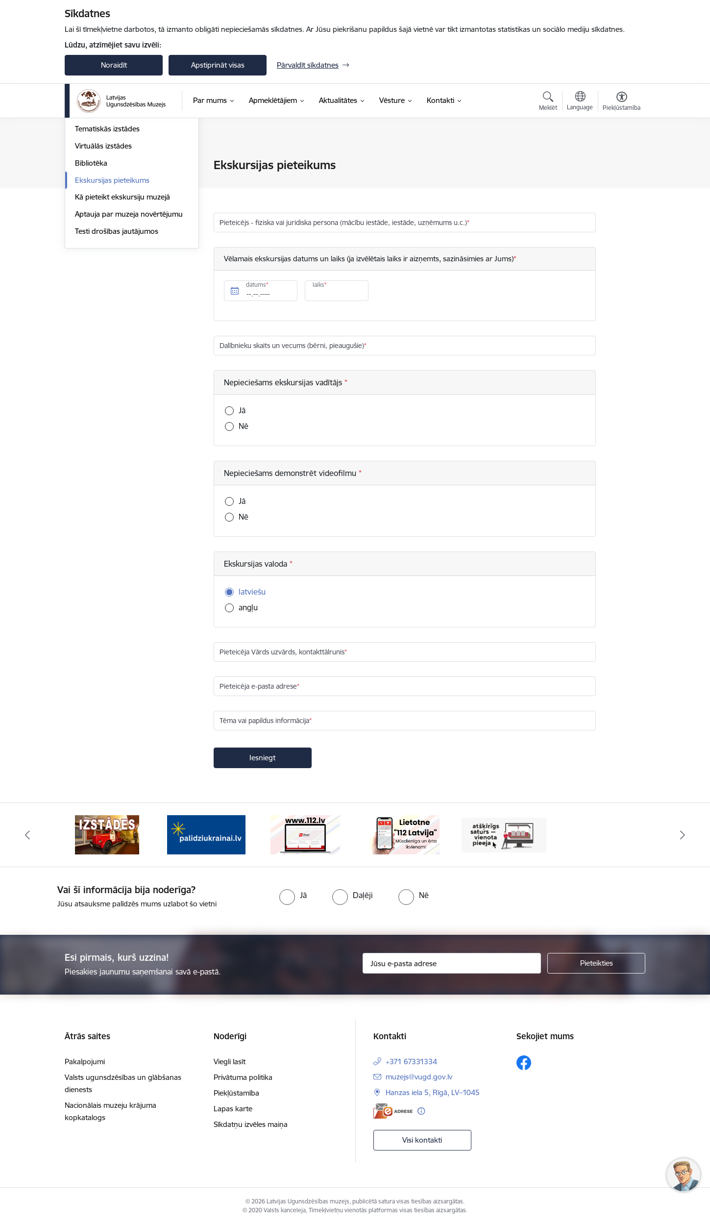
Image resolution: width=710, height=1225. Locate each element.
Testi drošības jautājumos (116, 336)
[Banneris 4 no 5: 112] (305, 834)
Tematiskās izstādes (107, 233)
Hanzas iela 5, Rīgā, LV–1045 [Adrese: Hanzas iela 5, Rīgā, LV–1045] (433, 1092)
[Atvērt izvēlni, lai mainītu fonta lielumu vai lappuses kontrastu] (621, 102)
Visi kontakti (422, 1140)
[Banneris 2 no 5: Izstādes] (107, 834)
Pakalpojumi (95, 199)
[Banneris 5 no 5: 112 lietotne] (405, 834)
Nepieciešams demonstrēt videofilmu (291, 473)
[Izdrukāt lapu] (621, 161)
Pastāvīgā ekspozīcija (109, 217)
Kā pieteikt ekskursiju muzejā (122, 301)
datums (256, 284)
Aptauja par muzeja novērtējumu (129, 319)
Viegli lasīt (229, 1061)
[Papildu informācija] (421, 1111)
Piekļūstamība (236, 1093)
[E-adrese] (393, 1111)
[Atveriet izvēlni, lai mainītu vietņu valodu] (580, 102)
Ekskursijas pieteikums (112, 285)
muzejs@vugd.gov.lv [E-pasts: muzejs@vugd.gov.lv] (419, 1076)
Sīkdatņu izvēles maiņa (251, 1124)
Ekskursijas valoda (257, 564)
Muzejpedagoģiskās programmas (130, 182)
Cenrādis (89, 165)
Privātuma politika (243, 1077)
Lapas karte (233, 1108)
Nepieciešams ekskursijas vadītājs (284, 382)
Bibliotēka (91, 268)
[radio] (293, 895)
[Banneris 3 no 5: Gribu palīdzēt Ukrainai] (206, 834)
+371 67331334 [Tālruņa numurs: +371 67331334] (411, 1061)
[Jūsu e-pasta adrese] (452, 963)
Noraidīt (114, 65)
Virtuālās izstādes (103, 250)
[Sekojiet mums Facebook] (523, 1062)
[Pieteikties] (596, 963)
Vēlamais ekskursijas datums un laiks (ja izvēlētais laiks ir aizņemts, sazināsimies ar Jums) (369, 258)
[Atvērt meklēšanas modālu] (548, 102)
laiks (318, 284)
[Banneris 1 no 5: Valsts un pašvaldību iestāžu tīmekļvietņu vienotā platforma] (504, 834)
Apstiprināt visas (218, 65)
